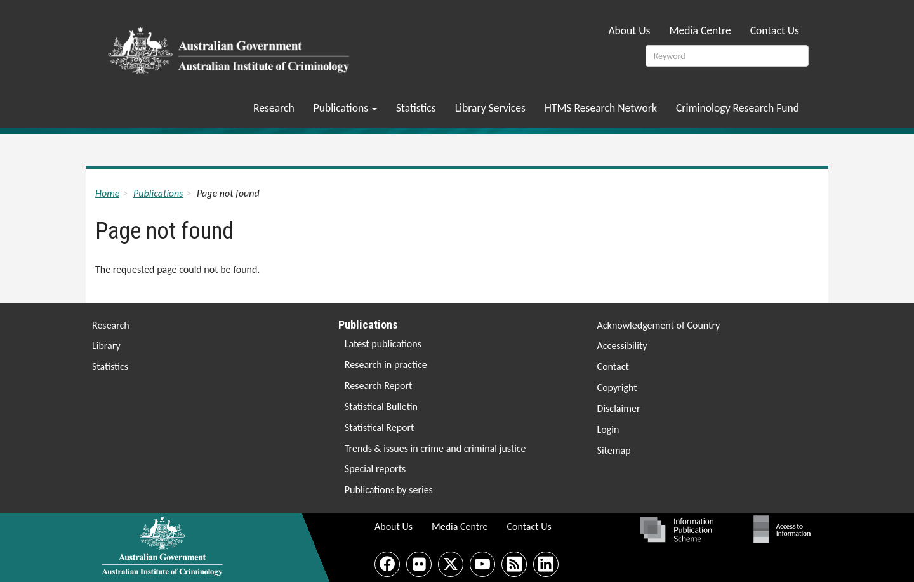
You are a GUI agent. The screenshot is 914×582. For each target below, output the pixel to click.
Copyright (617, 387)
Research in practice (386, 365)
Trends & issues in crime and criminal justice (435, 448)
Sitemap (614, 450)
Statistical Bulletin (381, 406)
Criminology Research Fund (737, 108)
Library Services (490, 108)
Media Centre (700, 30)
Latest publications (383, 344)
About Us (629, 30)
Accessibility (622, 346)
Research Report (379, 386)
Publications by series (389, 490)
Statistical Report (379, 427)
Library (106, 346)
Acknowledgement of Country (658, 325)
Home (107, 193)
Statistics (416, 108)
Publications (345, 108)
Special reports (375, 469)
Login (608, 429)
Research (274, 108)
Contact (613, 366)
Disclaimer (618, 408)
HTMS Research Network (601, 108)
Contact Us (774, 30)
